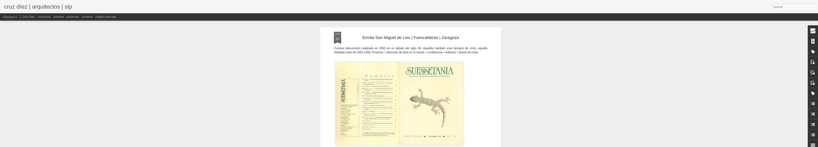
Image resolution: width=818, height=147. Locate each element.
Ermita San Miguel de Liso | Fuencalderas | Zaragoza (410, 37)
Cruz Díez (28, 16)
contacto (87, 16)
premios (59, 16)
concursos (44, 16)
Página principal (106, 16)
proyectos (73, 16)
